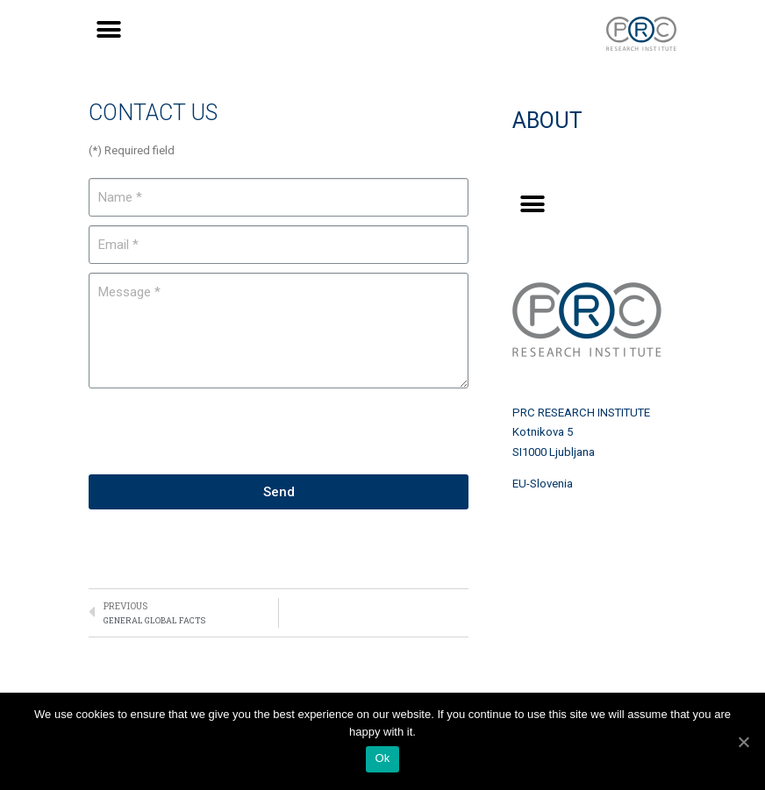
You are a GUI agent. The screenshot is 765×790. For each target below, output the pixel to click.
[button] (108, 29)
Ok (382, 758)
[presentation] (222, 431)
